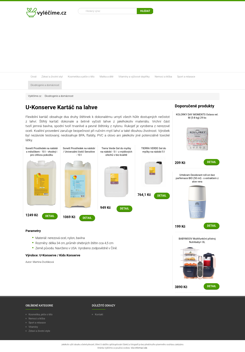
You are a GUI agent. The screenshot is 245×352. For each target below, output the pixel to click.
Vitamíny (33, 326)
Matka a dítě (106, 76)
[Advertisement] (122, 47)
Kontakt (99, 314)
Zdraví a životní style (39, 331)
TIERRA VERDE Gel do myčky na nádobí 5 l (153, 150)
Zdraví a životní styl (52, 76)
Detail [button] (49, 216)
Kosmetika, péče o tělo (41, 314)
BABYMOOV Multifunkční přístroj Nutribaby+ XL (197, 240)
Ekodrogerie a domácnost (45, 85)
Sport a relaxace (186, 76)
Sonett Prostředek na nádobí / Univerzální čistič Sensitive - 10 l (79, 151)
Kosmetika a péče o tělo (81, 76)
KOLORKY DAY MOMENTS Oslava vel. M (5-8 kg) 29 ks (197, 116)
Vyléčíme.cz (34, 96)
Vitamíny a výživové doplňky (134, 76)
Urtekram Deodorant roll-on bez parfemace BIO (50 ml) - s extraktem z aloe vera (197, 178)
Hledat (145, 11)
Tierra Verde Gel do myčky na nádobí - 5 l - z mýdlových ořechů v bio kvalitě (116, 151)
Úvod (33, 76)
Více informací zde (139, 348)
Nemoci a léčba (163, 76)
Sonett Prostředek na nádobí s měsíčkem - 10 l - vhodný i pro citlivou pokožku (42, 151)
